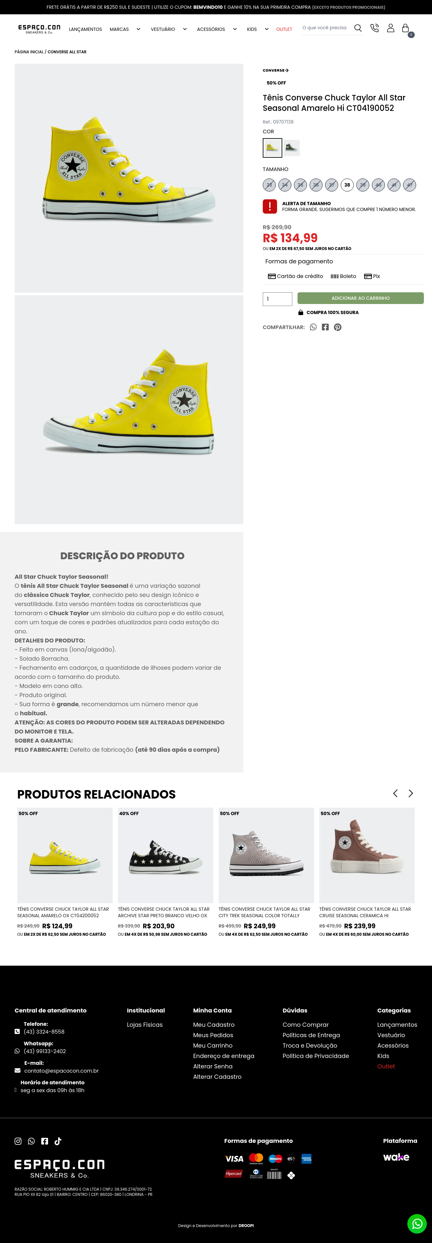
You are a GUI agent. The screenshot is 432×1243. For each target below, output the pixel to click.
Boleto (343, 276)
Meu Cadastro (214, 1025)
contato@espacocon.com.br (61, 1071)
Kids (383, 1056)
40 (378, 185)
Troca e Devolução (310, 1045)
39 (362, 185)
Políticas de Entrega (311, 1035)
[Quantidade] (277, 299)
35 (300, 185)
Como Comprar (306, 1025)
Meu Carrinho (213, 1045)
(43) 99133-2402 (45, 1051)
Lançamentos (397, 1025)
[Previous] (395, 793)
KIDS (252, 29)
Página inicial (29, 52)
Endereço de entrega (224, 1056)
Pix (372, 276)
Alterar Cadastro (217, 1077)
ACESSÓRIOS (211, 29)
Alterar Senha (213, 1066)
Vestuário (391, 1035)
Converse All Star (67, 52)
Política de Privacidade (316, 1056)
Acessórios (393, 1045)
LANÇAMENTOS (85, 29)
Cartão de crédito (295, 276)
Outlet (386, 1066)
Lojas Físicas (145, 1025)
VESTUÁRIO (163, 29)
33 (269, 185)
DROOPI (246, 1225)
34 (285, 185)
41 (394, 185)
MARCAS (119, 29)
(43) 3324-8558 (44, 1032)
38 (347, 185)
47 (410, 185)
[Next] (410, 793)
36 (316, 185)
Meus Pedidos (213, 1035)
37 (331, 185)
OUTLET (284, 29)
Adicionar (361, 298)
